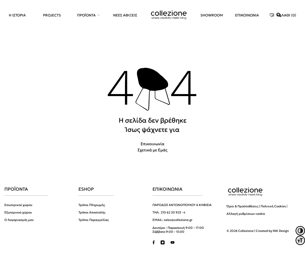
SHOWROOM (211, 15)
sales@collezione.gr (178, 220)
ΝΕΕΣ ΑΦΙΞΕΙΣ (125, 15)
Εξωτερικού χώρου (18, 212)
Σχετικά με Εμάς (152, 149)
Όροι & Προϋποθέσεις (242, 206)
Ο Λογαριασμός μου (19, 220)
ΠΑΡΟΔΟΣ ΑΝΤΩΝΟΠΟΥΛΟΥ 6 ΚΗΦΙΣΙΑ (182, 205)
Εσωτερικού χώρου (18, 205)
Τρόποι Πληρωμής (91, 205)
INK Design (281, 231)
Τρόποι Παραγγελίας (93, 220)
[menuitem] (20, 15)
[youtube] (172, 243)
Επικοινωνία (152, 143)
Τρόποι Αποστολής (91, 212)
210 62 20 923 (171, 212)
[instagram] (163, 243)
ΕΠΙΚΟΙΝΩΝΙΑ (247, 15)
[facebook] (153, 243)
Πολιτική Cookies (273, 206)
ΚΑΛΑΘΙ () (286, 15)
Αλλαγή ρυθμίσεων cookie (246, 214)
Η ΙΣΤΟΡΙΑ (17, 15)
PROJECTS (52, 15)
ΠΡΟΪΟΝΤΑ (86, 15)
